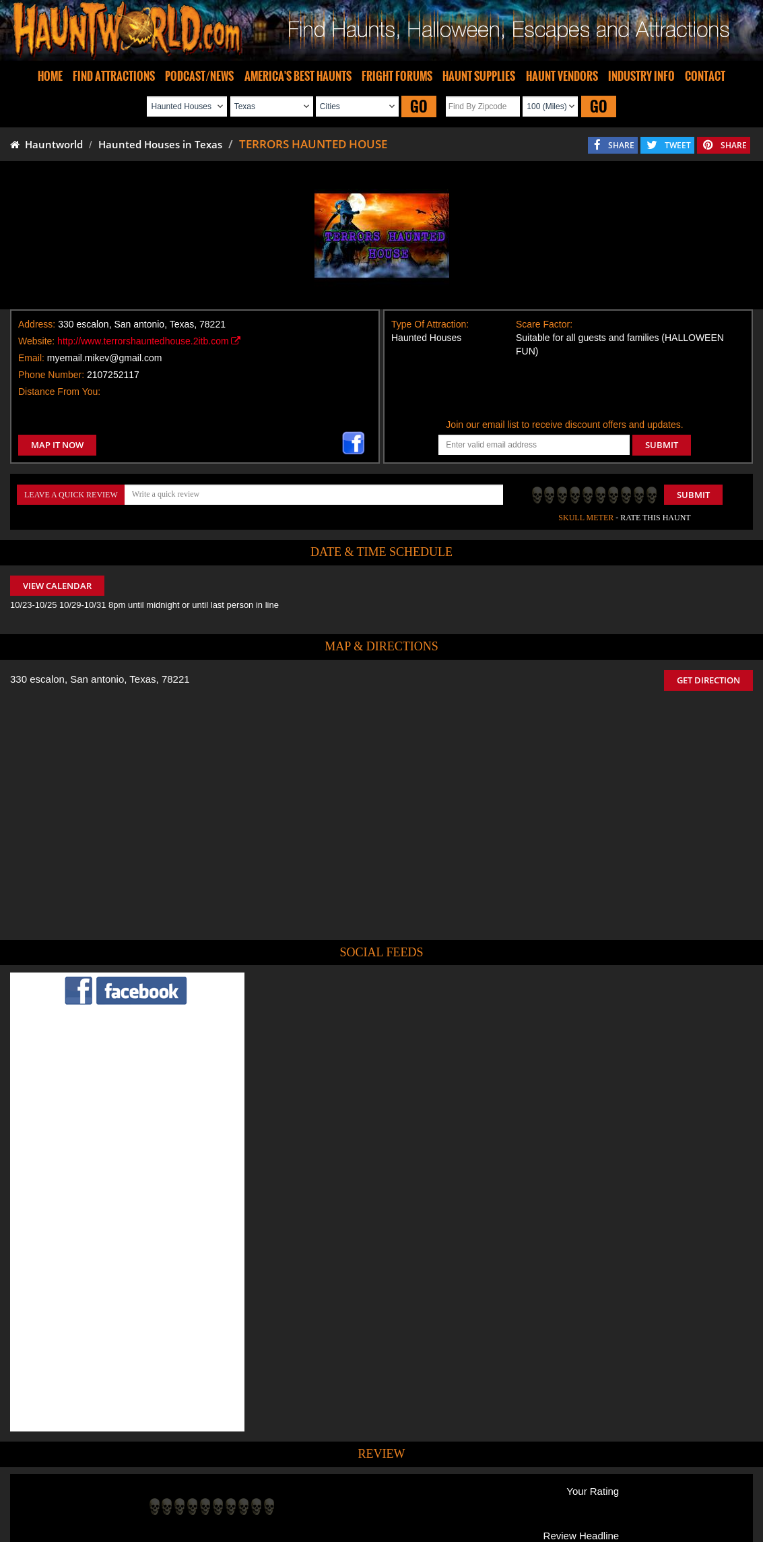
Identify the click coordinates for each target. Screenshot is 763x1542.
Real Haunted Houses (527, 1493)
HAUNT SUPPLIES (478, 76)
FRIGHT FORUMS (397, 76)
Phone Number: (51, 374)
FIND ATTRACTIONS (114, 76)
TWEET (678, 145)
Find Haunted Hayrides (266, 1493)
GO (419, 106)
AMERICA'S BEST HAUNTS (298, 76)
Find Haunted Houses (172, 1493)
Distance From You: (59, 391)
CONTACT (705, 76)
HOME (50, 76)
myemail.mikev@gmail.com (104, 357)
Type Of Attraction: (430, 324)
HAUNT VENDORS (562, 76)
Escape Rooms (604, 1493)
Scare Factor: (544, 324)
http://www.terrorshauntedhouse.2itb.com (148, 341)
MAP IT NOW (57, 445)
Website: (36, 341)
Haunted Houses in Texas (160, 144)
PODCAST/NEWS (199, 76)
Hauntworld (46, 144)
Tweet (347, 1462)
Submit (693, 495)
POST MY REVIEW (192, 1402)
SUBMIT (661, 445)
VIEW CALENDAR (57, 586)
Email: (31, 357)
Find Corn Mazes (445, 1493)
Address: (36, 324)
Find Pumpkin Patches (361, 1493)
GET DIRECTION (708, 680)
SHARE (621, 145)
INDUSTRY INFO (641, 76)
